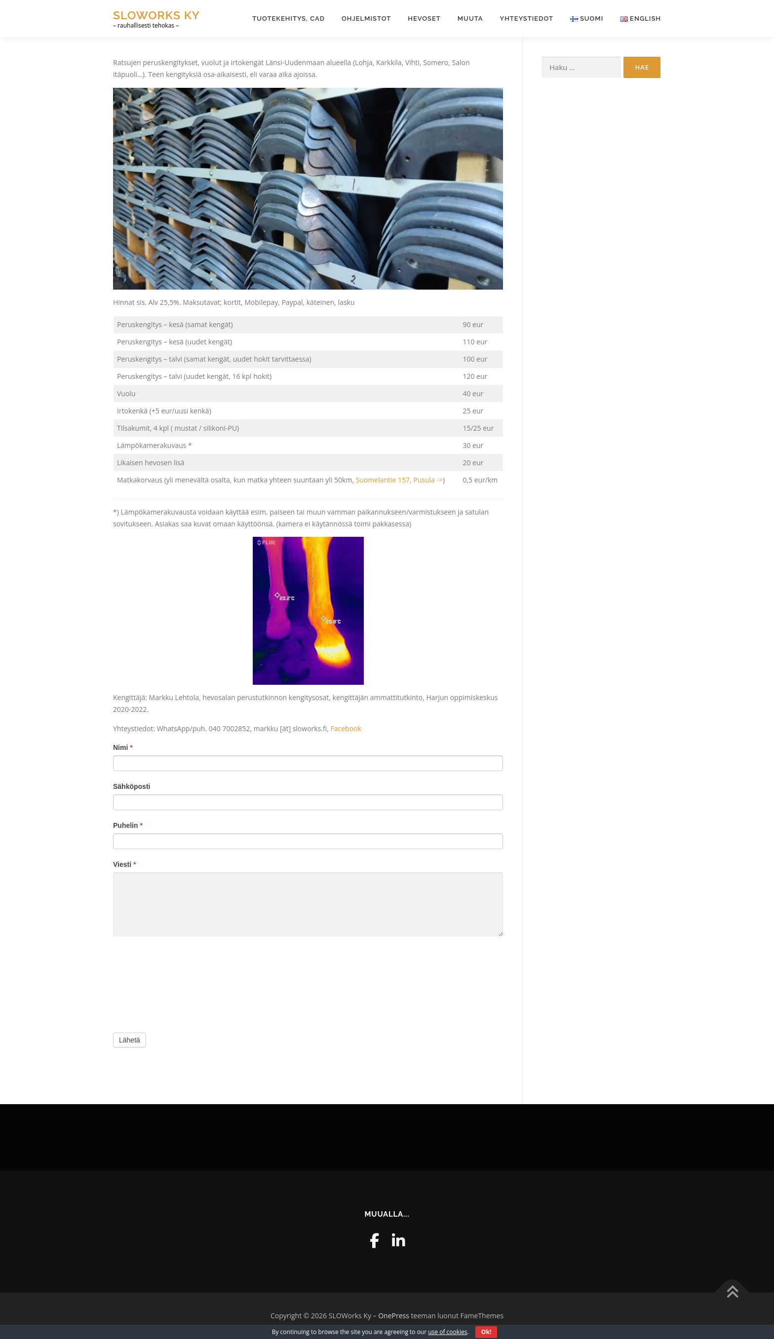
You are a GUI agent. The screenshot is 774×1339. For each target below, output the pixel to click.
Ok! (486, 1332)
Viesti (124, 864)
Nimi (123, 747)
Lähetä (129, 1040)
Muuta (470, 18)
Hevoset (424, 18)
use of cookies (447, 1332)
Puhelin (128, 825)
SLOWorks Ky (156, 15)
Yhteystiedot (526, 18)
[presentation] (153, 982)
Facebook (346, 728)
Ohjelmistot (366, 18)
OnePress (393, 1315)
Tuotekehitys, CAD (288, 18)
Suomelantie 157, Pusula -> (399, 479)
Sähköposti (131, 786)
